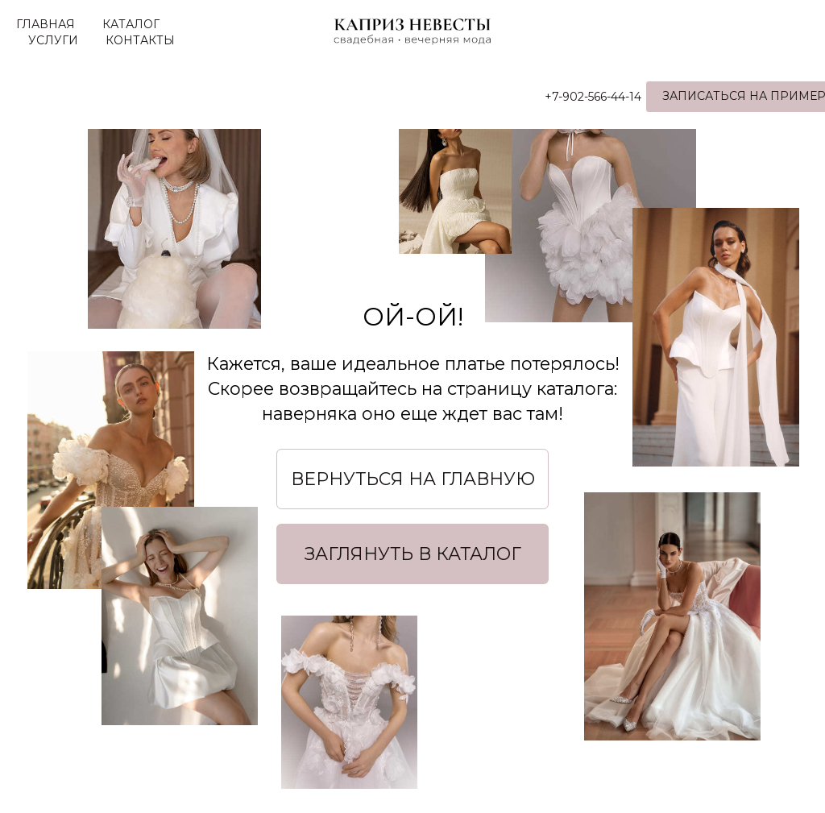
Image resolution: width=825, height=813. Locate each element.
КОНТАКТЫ (140, 40)
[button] (412, 553)
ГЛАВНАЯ (45, 24)
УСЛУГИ (53, 40)
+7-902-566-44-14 (559, 96)
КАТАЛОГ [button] (131, 24)
